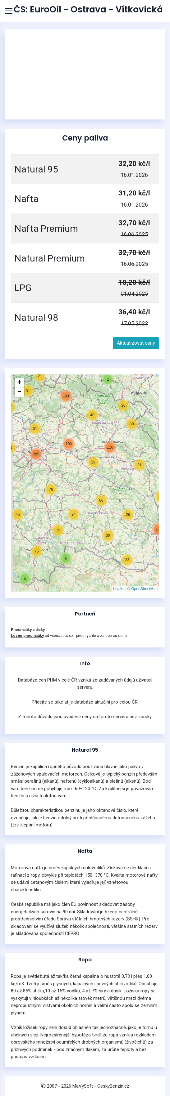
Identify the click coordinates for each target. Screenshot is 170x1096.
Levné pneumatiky (27, 635)
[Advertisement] (85, 74)
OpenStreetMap (144, 589)
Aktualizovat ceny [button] (136, 343)
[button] (25, 578)
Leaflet (118, 589)
